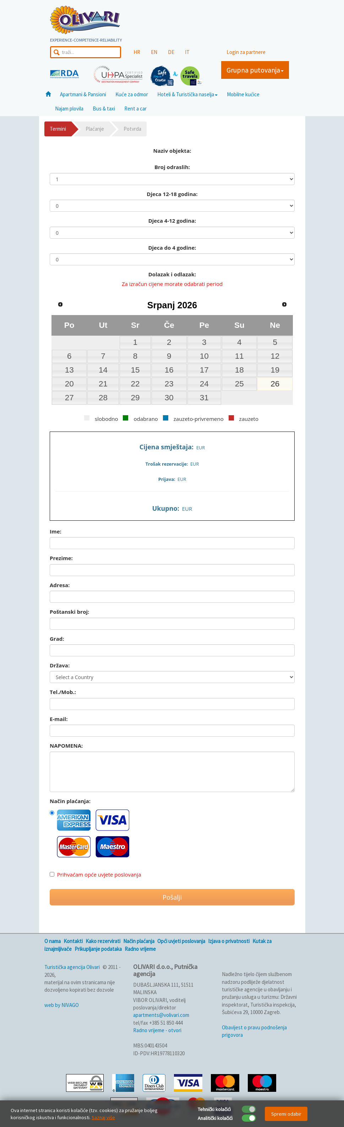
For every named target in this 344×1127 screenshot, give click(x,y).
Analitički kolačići (215, 1118)
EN (154, 52)
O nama (52, 941)
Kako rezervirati (103, 941)
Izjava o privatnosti (229, 941)
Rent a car (135, 108)
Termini (58, 128)
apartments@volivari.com (161, 1015)
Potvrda (132, 128)
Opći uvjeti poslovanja (181, 941)
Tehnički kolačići (214, 1109)
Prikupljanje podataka (98, 949)
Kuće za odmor (131, 94)
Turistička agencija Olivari (72, 967)
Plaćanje (95, 128)
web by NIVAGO (61, 1005)
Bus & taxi (104, 108)
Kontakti (73, 941)
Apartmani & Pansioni (83, 94)
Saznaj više (103, 1117)
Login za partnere (246, 52)
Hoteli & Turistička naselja (187, 94)
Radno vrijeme (140, 949)
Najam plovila (69, 108)
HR (136, 52)
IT (187, 52)
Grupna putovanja (255, 69)
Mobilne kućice (243, 94)
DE (171, 52)
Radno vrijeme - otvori (157, 1030)
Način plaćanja (138, 941)
